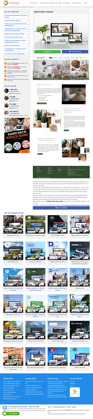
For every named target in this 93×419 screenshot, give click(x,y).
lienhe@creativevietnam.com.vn (18, 115)
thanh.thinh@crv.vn (15, 93)
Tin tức (49, 407)
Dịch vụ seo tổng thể (8, 388)
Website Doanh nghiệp (56, 3)
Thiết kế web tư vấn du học (10, 399)
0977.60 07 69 (14, 106)
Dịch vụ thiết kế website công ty (11, 383)
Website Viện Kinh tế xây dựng (57, 367)
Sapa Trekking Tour (13, 261)
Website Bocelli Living (13, 235)
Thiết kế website (33, 3)
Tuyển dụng (72, 383)
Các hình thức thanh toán (59, 407)
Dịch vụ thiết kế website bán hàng (11, 381)
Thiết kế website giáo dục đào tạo (11, 396)
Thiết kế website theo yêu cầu (33, 385)
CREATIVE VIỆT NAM (33, 406)
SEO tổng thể (66, 3)
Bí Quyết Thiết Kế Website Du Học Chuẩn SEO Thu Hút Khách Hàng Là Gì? (57, 386)
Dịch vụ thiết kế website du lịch (11, 385)
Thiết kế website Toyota (57, 235)
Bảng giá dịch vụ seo (8, 390)
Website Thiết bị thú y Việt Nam (79, 235)
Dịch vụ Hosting (7, 394)
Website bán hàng (44, 3)
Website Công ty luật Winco (57, 261)
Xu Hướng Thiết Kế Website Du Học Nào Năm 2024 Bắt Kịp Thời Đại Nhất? (57, 396)
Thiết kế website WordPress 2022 (34, 392)
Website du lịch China (57, 341)
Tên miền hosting (76, 3)
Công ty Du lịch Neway (35, 261)
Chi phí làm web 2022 (30, 389)
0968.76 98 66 (14, 99)
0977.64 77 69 (14, 91)
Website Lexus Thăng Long (79, 341)
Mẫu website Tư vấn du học (13, 314)
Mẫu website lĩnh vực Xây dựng (35, 367)
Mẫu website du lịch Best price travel (13, 341)
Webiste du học (80, 288)
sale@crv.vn (13, 108)
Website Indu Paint (80, 367)
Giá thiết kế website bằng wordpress (34, 394)
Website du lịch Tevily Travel (35, 341)
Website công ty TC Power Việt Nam (35, 235)
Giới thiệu (72, 381)
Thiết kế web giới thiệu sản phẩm (33, 387)
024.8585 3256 (14, 113)
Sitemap (74, 407)
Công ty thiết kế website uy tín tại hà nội (34, 382)
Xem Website (47, 51)
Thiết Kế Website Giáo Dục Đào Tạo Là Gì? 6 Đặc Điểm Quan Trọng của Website (57, 391)
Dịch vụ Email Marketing (9, 392)
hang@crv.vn (13, 100)
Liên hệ (85, 3)
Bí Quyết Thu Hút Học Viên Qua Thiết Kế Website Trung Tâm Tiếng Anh (57, 382)
